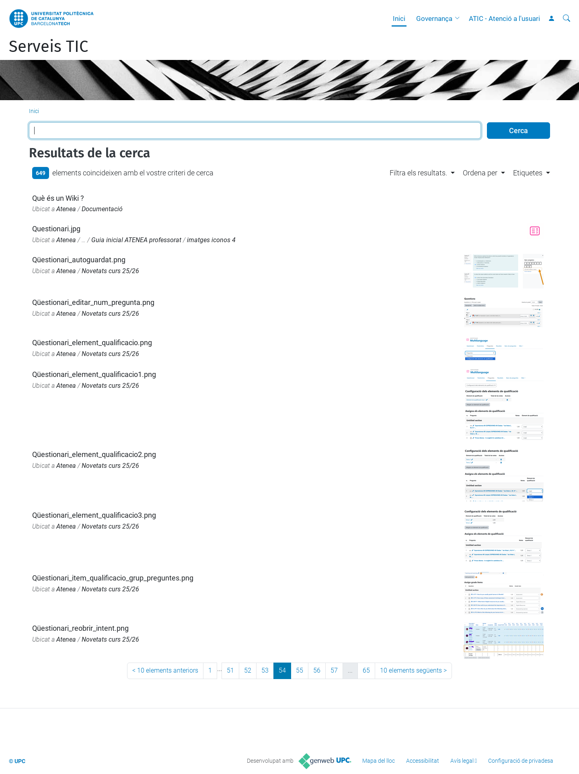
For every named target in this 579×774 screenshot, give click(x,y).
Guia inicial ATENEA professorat (136, 240)
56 (316, 670)
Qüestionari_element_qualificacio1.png (94, 374)
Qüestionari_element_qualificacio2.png (94, 454)
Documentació (102, 209)
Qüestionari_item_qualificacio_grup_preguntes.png (112, 578)
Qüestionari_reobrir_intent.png (80, 628)
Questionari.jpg (56, 228)
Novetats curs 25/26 (110, 271)
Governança (434, 18)
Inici (399, 18)
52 (247, 670)
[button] (459, 18)
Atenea (66, 209)
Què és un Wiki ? (58, 198)
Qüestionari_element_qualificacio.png (92, 342)
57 (334, 670)
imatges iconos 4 (211, 240)
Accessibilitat (422, 761)
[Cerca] (566, 18)
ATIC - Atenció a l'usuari (504, 18)
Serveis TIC (48, 46)
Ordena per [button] (480, 173)
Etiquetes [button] (527, 173)
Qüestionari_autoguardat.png (78, 259)
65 (366, 670)
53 (265, 670)
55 (299, 670)
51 (230, 670)
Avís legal (462, 761)
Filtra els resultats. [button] (418, 173)
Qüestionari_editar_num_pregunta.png (93, 302)
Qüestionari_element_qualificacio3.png (94, 515)
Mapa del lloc (378, 761)
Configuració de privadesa (520, 761)
